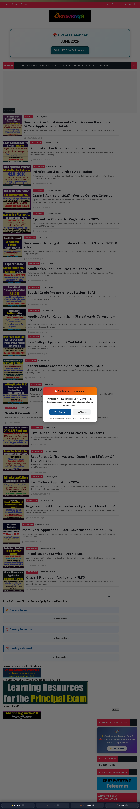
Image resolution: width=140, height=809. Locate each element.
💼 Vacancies (87, 805)
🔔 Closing (18, 805)
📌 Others (122, 805)
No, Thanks (81, 412)
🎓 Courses (52, 805)
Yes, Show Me (60, 412)
